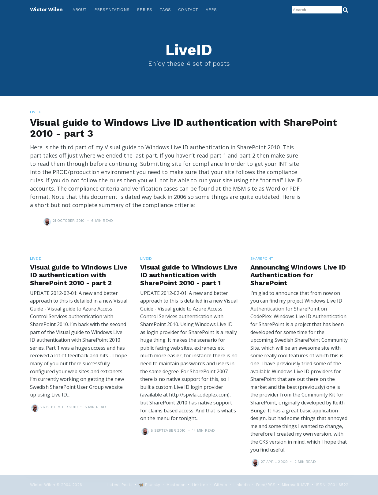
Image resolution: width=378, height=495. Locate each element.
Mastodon (175, 484)
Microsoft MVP (295, 484)
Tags (165, 9)
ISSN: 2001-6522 (332, 484)
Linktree (200, 484)
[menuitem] (80, 10)
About (80, 9)
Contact (188, 9)
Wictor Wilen (46, 9)
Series (144, 9)
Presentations (112, 9)
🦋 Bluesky (149, 484)
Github (220, 484)
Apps (211, 9)
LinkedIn (241, 484)
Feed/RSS (265, 484)
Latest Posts (120, 484)
